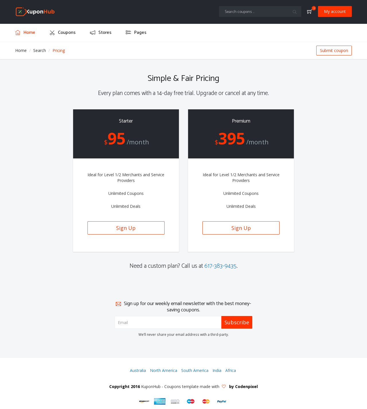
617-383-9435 (220, 266)
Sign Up (126, 227)
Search (39, 50)
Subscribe (237, 322)
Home (21, 50)
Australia (138, 370)
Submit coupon (334, 50)
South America (194, 370)
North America (163, 370)
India (216, 370)
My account (335, 11)
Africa (230, 370)
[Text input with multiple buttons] (260, 11)
